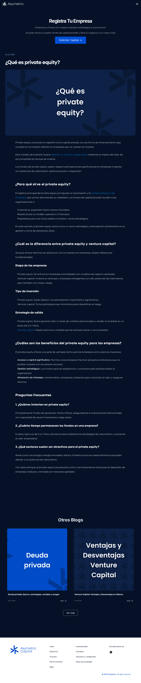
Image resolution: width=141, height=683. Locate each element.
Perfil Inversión (56, 662)
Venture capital (25, 330)
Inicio (52, 646)
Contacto (80, 651)
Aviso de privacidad (84, 662)
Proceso (53, 657)
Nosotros (54, 651)
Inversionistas (82, 646)
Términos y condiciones (86, 657)
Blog (51, 667)
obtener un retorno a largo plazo (69, 155)
